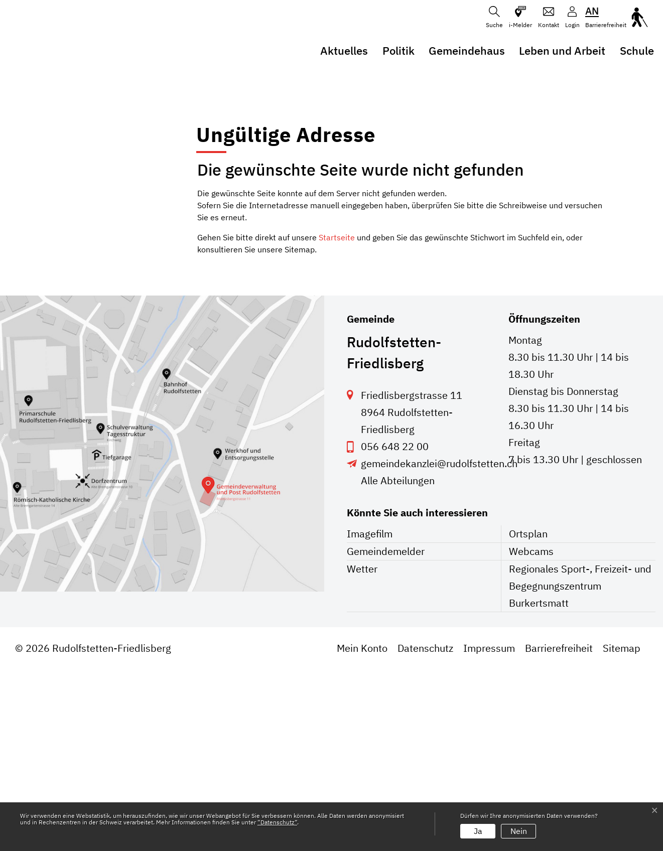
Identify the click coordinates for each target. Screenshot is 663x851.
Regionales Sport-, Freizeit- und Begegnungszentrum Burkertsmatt (580, 767)
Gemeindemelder (386, 733)
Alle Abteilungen (398, 662)
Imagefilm (369, 715)
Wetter (362, 750)
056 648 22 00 (395, 628)
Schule (637, 50)
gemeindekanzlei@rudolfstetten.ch (439, 645)
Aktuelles (344, 50)
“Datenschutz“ (277, 822)
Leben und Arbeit (562, 50)
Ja (478, 831)
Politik (398, 50)
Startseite (337, 419)
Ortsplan (528, 715)
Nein (518, 831)
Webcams (531, 733)
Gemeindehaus (467, 50)
